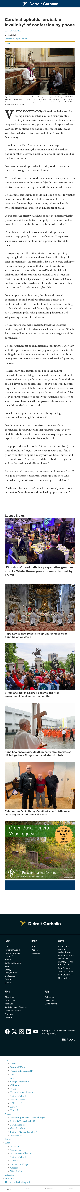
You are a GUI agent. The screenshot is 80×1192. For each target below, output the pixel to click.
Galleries (35, 954)
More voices (16, 1137)
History (14, 1108)
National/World (12, 951)
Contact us (10, 1002)
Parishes (9, 1016)
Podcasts (35, 951)
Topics (8, 1062)
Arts (7, 967)
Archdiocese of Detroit (16, 1009)
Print (8, 43)
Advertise (49, 1002)
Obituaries (10, 977)
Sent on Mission (18, 1101)
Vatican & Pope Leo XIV (17, 39)
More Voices (64, 980)
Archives (9, 1006)
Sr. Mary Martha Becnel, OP (66, 964)
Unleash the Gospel (19, 1166)
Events (8, 984)
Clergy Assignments (11, 972)
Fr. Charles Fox (17, 1126)
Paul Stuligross (65, 976)
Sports (8, 961)
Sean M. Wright (65, 973)
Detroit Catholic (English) (18, 1184)
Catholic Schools (13, 964)
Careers (8, 1019)
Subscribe (50, 999)
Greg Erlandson (18, 1130)
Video (34, 947)
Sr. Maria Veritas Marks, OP (66, 958)
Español (9, 981)
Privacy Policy (49, 1035)
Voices (8, 1115)
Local (7, 947)
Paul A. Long (64, 969)
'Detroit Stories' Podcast (22, 1094)
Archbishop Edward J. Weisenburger (65, 950)
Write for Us (51, 1006)
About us (9, 999)
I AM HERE (16, 1105)
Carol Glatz (13, 31)
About (8, 1144)
